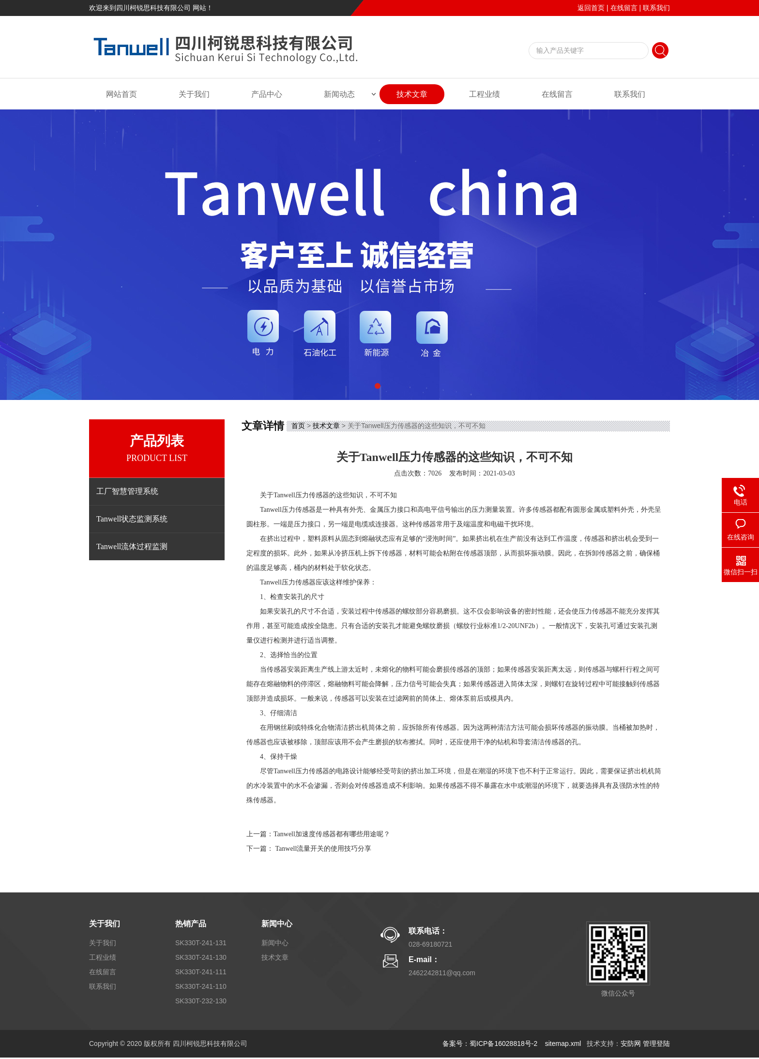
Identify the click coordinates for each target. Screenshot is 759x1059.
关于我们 (194, 94)
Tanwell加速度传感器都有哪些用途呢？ (331, 834)
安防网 (631, 1043)
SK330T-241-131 (201, 943)
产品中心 (266, 94)
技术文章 (411, 94)
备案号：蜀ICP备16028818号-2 (490, 1043)
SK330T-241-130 (201, 957)
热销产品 (190, 924)
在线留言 (624, 8)
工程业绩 (484, 94)
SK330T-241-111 (201, 972)
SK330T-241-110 (201, 986)
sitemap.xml (563, 1043)
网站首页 (121, 94)
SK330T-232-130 (201, 1001)
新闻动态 (339, 94)
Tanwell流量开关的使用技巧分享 (323, 848)
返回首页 (591, 8)
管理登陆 (656, 1043)
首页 (298, 426)
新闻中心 (276, 924)
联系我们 (656, 8)
